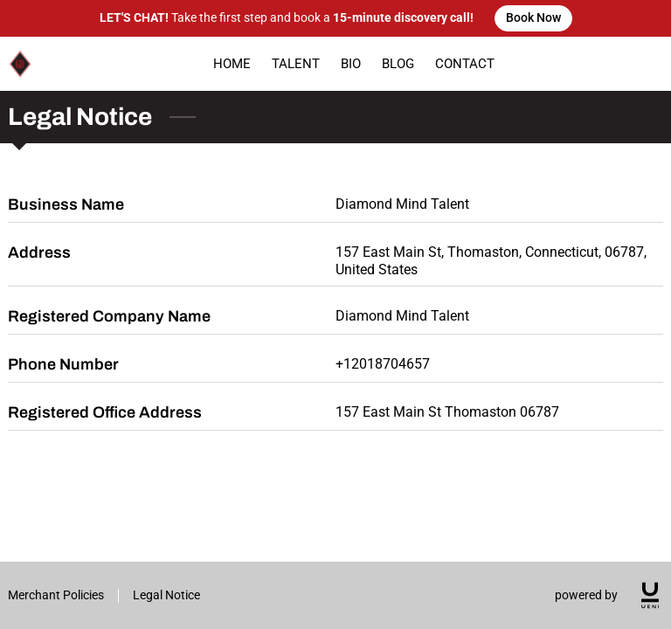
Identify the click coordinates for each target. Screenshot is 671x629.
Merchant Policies (56, 595)
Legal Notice (166, 595)
